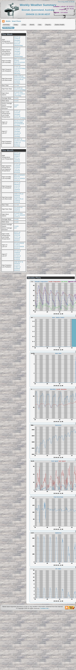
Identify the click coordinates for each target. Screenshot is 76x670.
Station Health (59, 24)
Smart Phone (16, 21)
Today (16, 24)
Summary (6, 24)
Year (39, 24)
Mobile (8, 21)
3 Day (24, 24)
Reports (48, 24)
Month (32, 24)
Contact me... (45, 608)
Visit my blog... (8, 27)
